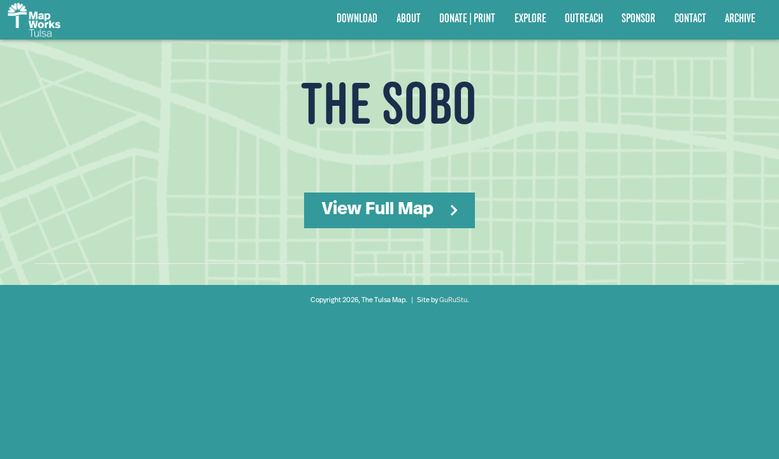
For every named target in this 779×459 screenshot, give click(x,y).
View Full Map (377, 210)
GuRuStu (453, 300)
